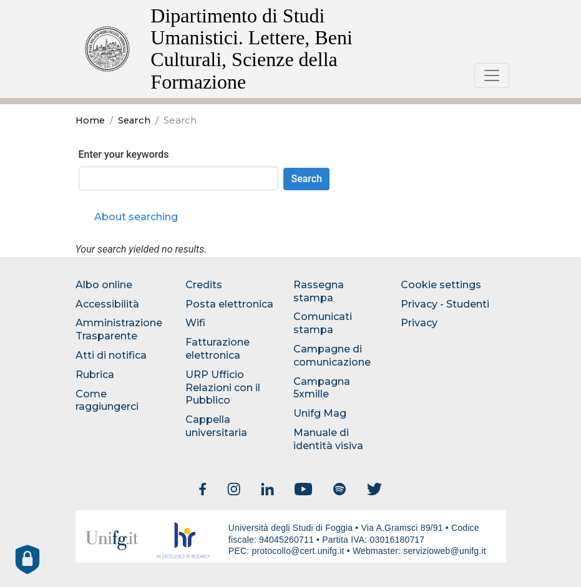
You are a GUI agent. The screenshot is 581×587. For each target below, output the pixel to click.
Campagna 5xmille (321, 388)
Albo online (104, 285)
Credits (203, 285)
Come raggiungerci (107, 400)
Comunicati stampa (322, 323)
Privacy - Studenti (445, 304)
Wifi (195, 323)
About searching (136, 217)
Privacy (419, 323)
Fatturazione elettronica (217, 348)
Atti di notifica (111, 355)
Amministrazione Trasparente (119, 329)
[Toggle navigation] (491, 75)
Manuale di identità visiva (328, 439)
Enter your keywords (124, 154)
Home (90, 120)
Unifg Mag (319, 413)
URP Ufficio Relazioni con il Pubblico (222, 388)
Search (134, 120)
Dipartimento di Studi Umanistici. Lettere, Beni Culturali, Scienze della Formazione (251, 48)
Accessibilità (107, 304)
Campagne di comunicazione (332, 355)
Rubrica (95, 375)
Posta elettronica (229, 304)
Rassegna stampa (318, 291)
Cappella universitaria (216, 426)
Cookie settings (441, 285)
